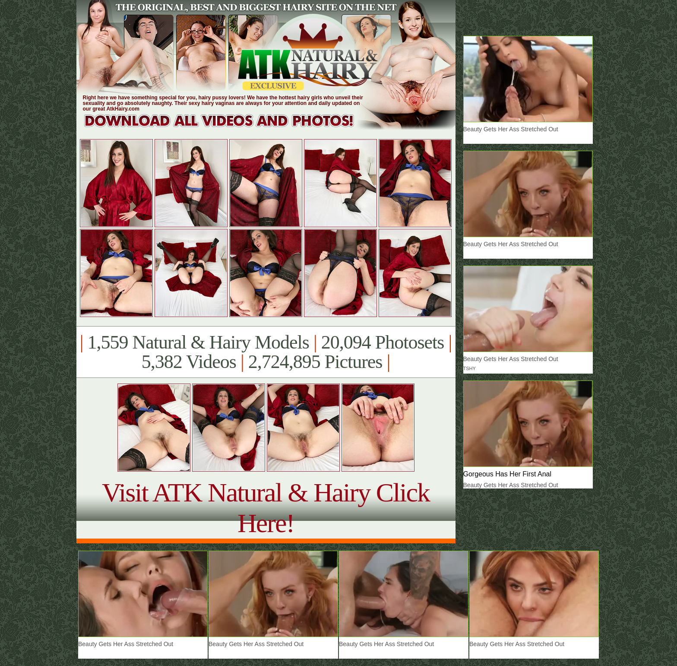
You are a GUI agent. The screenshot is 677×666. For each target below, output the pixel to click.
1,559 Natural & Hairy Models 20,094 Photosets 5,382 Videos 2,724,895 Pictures (266, 352)
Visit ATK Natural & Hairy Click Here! (266, 508)
